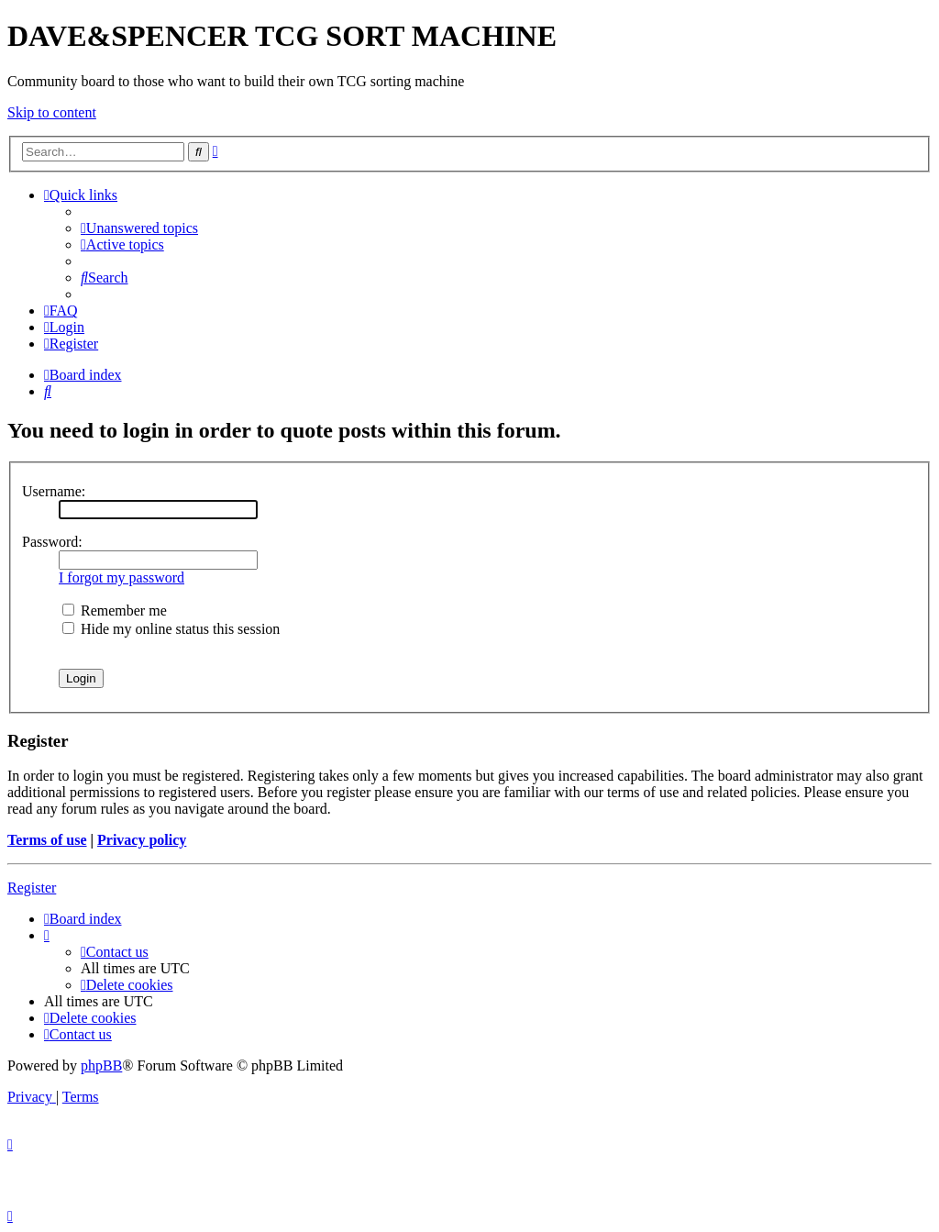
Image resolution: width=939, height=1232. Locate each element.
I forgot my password (121, 577)
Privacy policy (141, 840)
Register (31, 887)
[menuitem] (139, 228)
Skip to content (51, 112)
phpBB (101, 1065)
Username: (53, 491)
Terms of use (47, 840)
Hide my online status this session (171, 629)
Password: (52, 541)
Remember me (114, 610)
